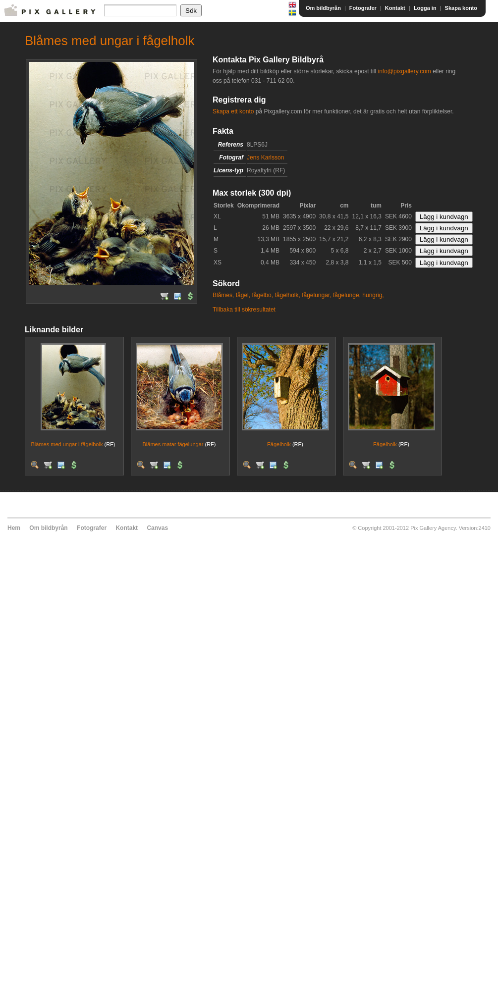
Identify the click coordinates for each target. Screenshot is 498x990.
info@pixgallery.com (404, 71)
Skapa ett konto (233, 111)
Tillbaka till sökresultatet (244, 309)
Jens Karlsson (265, 157)
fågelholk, (287, 295)
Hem (13, 527)
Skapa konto (461, 8)
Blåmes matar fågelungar (173, 444)
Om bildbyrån (323, 8)
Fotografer (363, 8)
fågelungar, (316, 295)
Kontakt (395, 8)
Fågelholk (279, 444)
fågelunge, (347, 295)
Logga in (425, 8)
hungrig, (373, 295)
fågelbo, (262, 295)
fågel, (243, 295)
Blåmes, (223, 295)
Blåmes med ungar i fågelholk (67, 444)
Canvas (157, 527)
